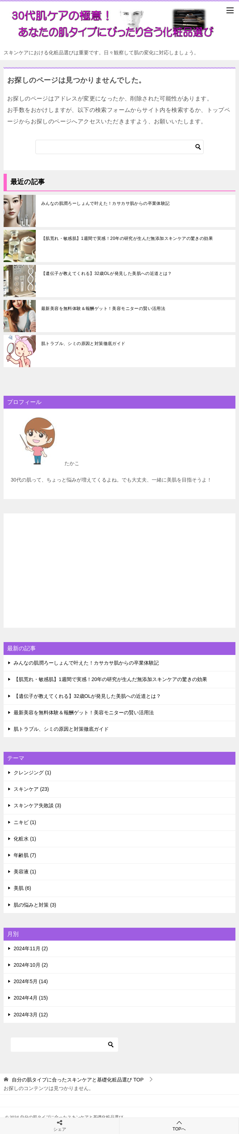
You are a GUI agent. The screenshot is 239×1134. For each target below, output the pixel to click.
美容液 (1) (25, 871)
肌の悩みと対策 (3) (35, 905)
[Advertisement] (119, 571)
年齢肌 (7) (25, 855)
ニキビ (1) (25, 822)
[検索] (119, 147)
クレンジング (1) (32, 772)
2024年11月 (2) (31, 948)
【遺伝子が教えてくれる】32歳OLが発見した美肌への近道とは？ (106, 273)
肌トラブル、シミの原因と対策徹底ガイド (83, 343)
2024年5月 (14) (31, 981)
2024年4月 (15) (31, 998)
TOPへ (179, 1125)
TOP (77, 1080)
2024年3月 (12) (31, 1014)
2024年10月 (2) (31, 965)
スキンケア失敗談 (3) (37, 805)
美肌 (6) (22, 888)
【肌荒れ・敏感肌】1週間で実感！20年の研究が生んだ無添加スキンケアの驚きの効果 (127, 238)
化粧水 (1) (25, 839)
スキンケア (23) (31, 789)
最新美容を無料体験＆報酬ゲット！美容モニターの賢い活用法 (103, 308)
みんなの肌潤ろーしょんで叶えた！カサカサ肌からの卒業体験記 (105, 203)
